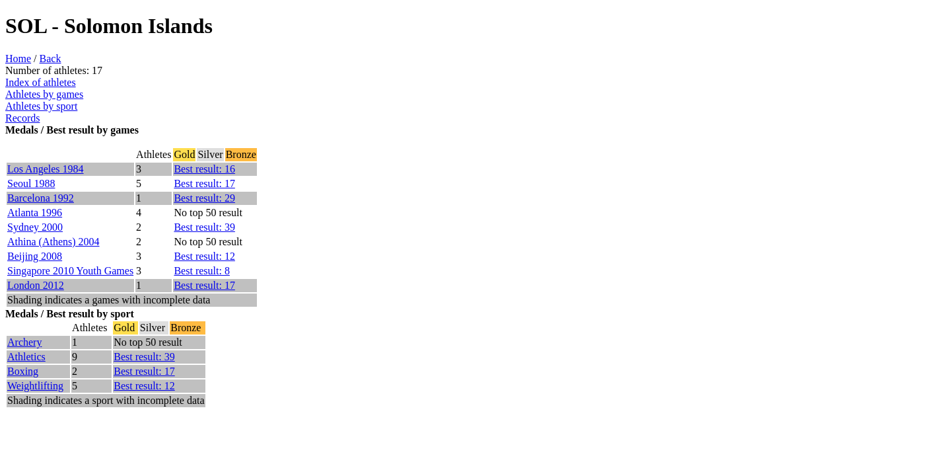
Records (22, 118)
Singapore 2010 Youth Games (70, 270)
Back (50, 58)
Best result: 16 (204, 169)
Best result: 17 (204, 183)
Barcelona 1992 (40, 198)
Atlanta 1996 (34, 212)
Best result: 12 (204, 256)
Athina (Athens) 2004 (53, 241)
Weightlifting (35, 385)
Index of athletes (40, 82)
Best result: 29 (204, 198)
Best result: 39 (204, 227)
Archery (24, 342)
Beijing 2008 (34, 256)
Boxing (22, 371)
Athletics (26, 356)
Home (18, 58)
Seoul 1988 (31, 183)
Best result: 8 (201, 270)
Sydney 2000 (35, 227)
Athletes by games (44, 94)
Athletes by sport (41, 106)
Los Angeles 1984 (45, 169)
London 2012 (35, 285)
